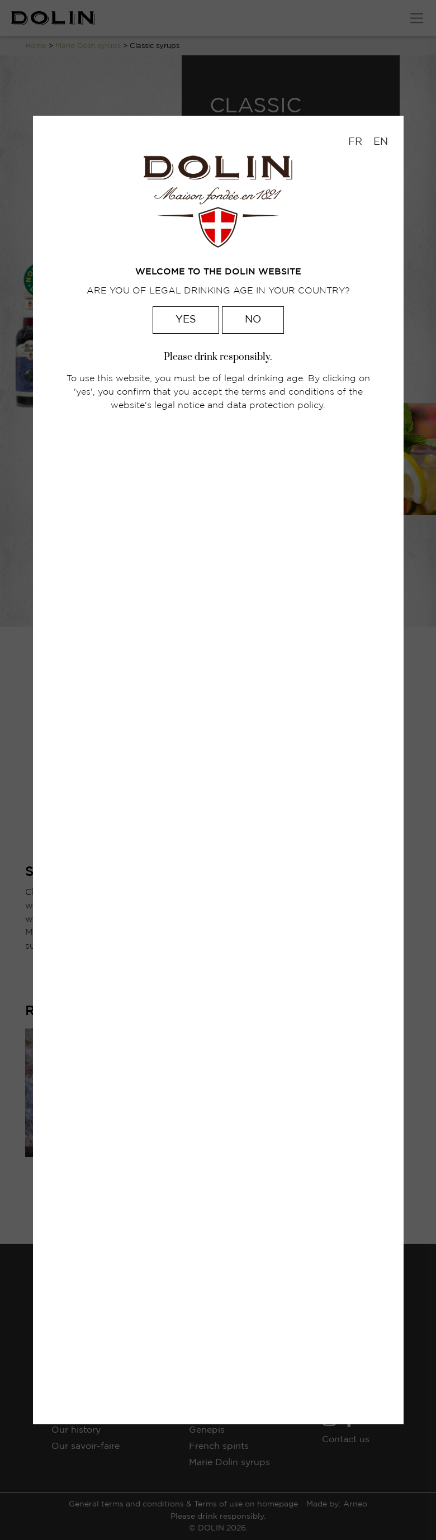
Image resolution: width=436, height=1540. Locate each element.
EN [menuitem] (380, 142)
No (253, 319)
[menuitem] (355, 142)
